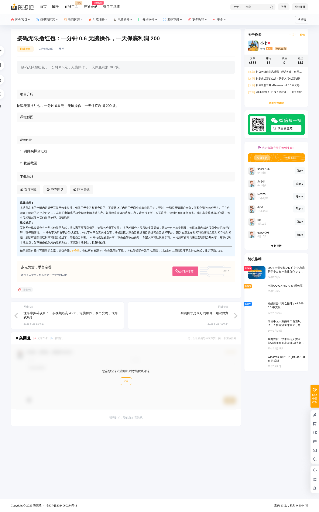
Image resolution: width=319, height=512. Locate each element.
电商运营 (73, 19)
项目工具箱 (111, 6)
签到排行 (276, 245)
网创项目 (21, 19)
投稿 (301, 19)
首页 (43, 6)
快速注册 (300, 6)
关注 (293, 34)
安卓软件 (148, 19)
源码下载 (173, 19)
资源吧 (36, 505)
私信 (302, 34)
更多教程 (197, 19)
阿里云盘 (83, 256)
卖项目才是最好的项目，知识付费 (204, 380)
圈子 (55, 6)
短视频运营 (47, 19)
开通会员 (90, 5)
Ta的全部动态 (276, 102)
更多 (219, 19)
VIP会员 (75, 317)
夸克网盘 (57, 256)
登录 (283, 6)
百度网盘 (30, 256)
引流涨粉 (98, 19)
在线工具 (71, 5)
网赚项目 (25, 48)
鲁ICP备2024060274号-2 (61, 505)
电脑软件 (123, 19)
